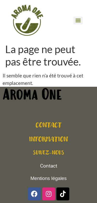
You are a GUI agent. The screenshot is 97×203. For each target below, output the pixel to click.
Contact (48, 166)
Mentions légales (48, 178)
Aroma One (32, 96)
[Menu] (78, 20)
